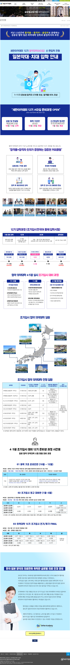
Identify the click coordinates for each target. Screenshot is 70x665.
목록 (35, 640)
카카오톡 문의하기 (35, 633)
